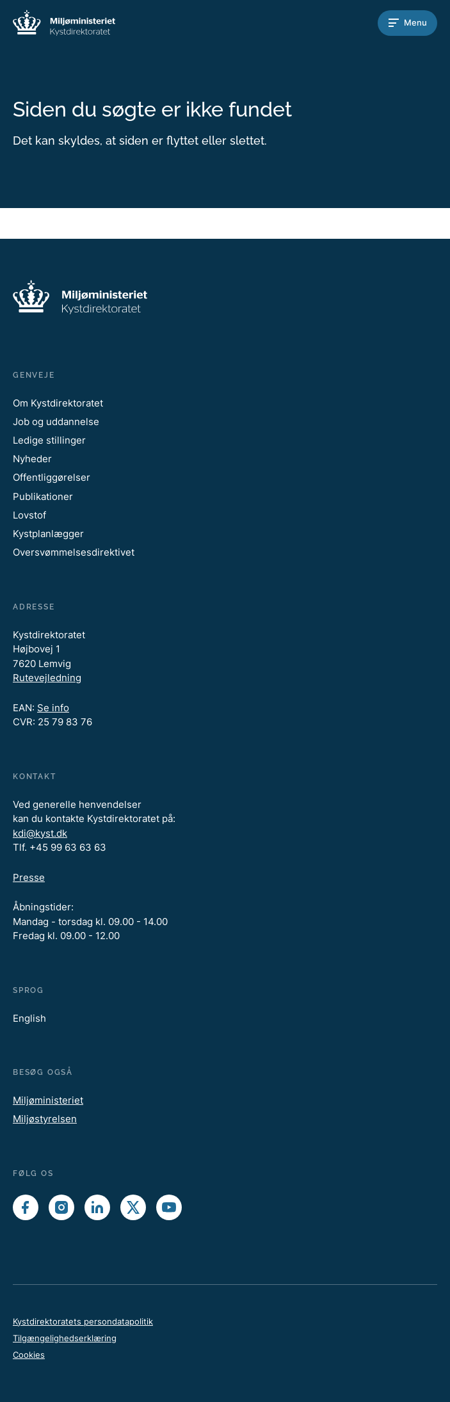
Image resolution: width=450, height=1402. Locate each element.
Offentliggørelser (51, 477)
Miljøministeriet (48, 1100)
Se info (53, 708)
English (29, 1018)
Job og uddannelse (56, 421)
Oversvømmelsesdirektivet (73, 552)
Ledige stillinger (49, 440)
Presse (29, 877)
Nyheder (32, 459)
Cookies (29, 1355)
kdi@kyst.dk (40, 833)
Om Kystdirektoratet (58, 403)
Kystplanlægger (48, 534)
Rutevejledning (47, 678)
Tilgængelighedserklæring (65, 1338)
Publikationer (43, 496)
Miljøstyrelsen (45, 1119)
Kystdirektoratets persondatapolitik (83, 1321)
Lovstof (29, 515)
